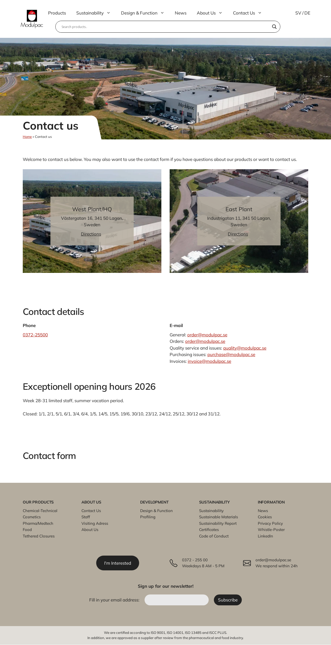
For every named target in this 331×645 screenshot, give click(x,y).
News (180, 13)
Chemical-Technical (40, 510)
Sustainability (96, 13)
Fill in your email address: (114, 600)
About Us (212, 13)
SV (298, 13)
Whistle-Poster (271, 529)
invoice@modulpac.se (209, 361)
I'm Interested (117, 563)
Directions (91, 234)
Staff (85, 516)
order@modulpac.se (207, 334)
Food (27, 529)
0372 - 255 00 (195, 560)
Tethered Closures (39, 536)
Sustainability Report (218, 523)
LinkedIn (265, 536)
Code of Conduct (214, 536)
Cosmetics (32, 516)
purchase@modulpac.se (231, 354)
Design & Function (145, 13)
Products (57, 13)
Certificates (209, 529)
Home (27, 136)
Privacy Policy (270, 523)
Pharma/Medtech (38, 523)
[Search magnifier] (274, 26)
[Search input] (165, 26)
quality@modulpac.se (244, 348)
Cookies (265, 516)
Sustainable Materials (218, 516)
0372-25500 (35, 334)
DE (307, 13)
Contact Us (250, 13)
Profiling (147, 516)
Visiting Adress (94, 523)
